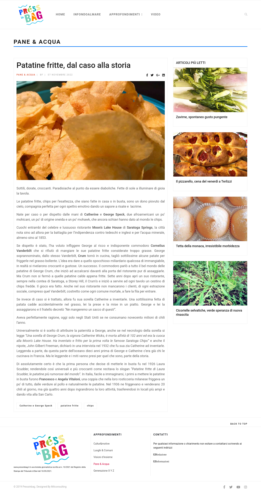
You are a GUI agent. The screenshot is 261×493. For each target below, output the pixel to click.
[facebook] (224, 487)
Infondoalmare (87, 14)
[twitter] (231, 487)
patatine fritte (70, 405)
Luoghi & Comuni (103, 450)
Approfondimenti (124, 14)
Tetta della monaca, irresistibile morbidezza (208, 246)
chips (90, 405)
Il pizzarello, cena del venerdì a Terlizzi (204, 181)
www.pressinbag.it (21, 467)
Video (156, 14)
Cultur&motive (101, 443)
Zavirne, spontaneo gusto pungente (201, 117)
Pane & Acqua (25, 74)
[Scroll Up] (238, 424)
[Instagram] (245, 487)
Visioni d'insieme (103, 457)
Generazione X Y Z (104, 470)
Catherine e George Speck (36, 405)
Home (60, 14)
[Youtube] (238, 487)
